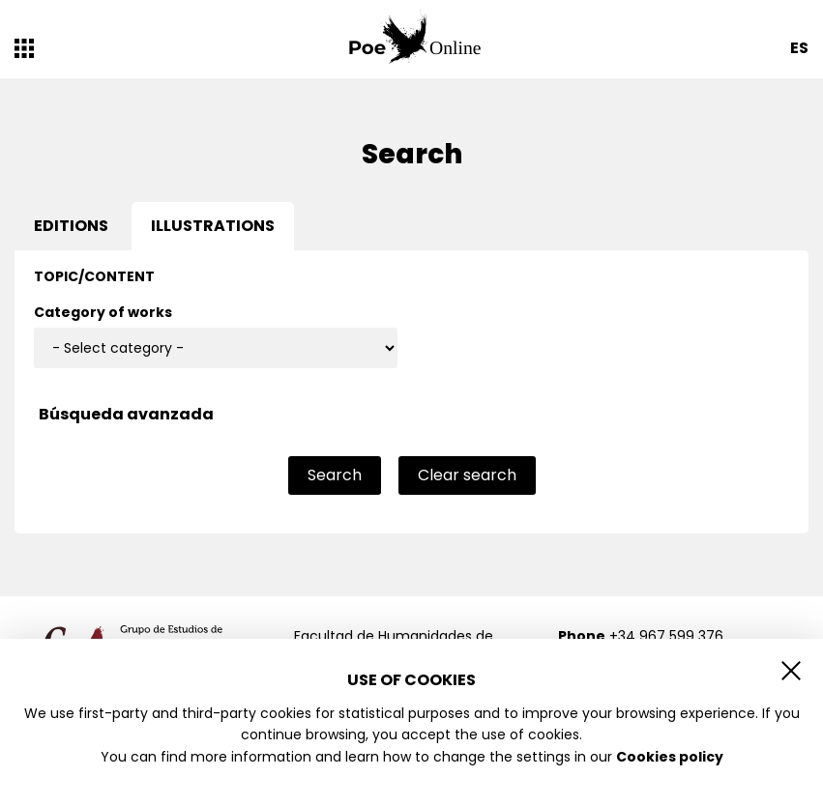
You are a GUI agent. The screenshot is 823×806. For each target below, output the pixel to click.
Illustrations (213, 226)
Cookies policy (669, 756)
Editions (71, 226)
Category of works (103, 312)
